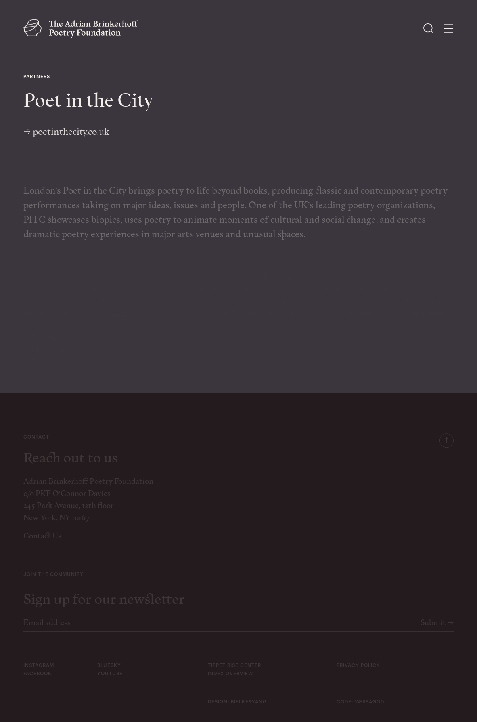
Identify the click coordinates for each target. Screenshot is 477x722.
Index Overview (230, 679)
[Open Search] (428, 28)
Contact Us (42, 542)
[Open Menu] (449, 28)
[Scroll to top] (446, 446)
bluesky (109, 671)
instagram (38, 671)
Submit (437, 628)
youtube (110, 679)
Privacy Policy (358, 671)
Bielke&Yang (249, 707)
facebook (37, 679)
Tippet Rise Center (234, 671)
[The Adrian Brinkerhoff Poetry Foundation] (82, 28)
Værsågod (369, 707)
